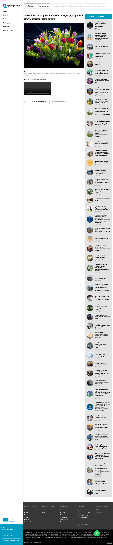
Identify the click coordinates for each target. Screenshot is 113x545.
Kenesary (26, 510)
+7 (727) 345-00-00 (83, 515)
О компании (6, 26)
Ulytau (26, 514)
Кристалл (26, 519)
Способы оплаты (8, 19)
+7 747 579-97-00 (83, 525)
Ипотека (62, 512)
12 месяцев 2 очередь (29, 522)
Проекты (5, 15)
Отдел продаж (7, 23)
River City (26, 512)
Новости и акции (8, 30)
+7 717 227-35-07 (7, 536)
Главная (5, 11)
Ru (6, 520)
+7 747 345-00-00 (7, 529)
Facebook (99, 512)
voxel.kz (109, 542)
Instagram (99, 510)
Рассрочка (63, 514)
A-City (44, 510)
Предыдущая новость (39, 102)
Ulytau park (27, 517)
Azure (43, 512)
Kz (12, 520)
